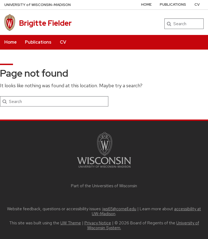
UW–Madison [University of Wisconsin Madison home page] (37, 4)
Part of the (104, 186)
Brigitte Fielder (45, 23)
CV (63, 42)
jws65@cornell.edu (119, 209)
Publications (38, 42)
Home (10, 42)
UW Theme (70, 223)
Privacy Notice (97, 223)
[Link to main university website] (104, 169)
